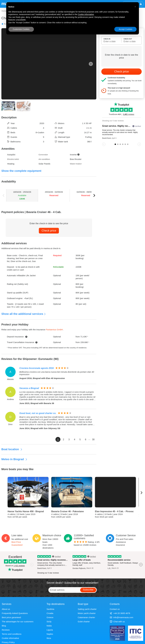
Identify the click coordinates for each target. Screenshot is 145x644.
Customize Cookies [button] (21, 29)
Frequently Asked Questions (15, 613)
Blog (4, 625)
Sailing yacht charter (87, 609)
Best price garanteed (11, 617)
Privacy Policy (8, 642)
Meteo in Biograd (14, 459)
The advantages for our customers (17, 621)
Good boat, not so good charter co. (37, 413)
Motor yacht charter (87, 613)
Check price (49, 230)
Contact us (115, 609)
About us (6, 609)
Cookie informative (10, 638)
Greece (50, 617)
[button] (135, 6)
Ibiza (49, 638)
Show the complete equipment (21, 170)
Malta (49, 625)
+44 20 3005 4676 (120, 613)
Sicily (49, 621)
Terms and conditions (11, 634)
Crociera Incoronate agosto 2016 (36, 368)
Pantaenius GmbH (54, 329)
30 (93, 439)
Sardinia (50, 609)
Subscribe (88, 589)
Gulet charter (84, 621)
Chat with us (117, 621)
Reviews (6, 630)
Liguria (50, 630)
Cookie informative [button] (86, 14)
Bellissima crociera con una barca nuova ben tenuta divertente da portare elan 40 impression (56, 373)
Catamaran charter (86, 617)
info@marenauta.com (121, 617)
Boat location (11, 449)
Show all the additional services (23, 313)
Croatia (50, 613)
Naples (50, 634)
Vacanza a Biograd (29, 388)
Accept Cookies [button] (125, 29)
